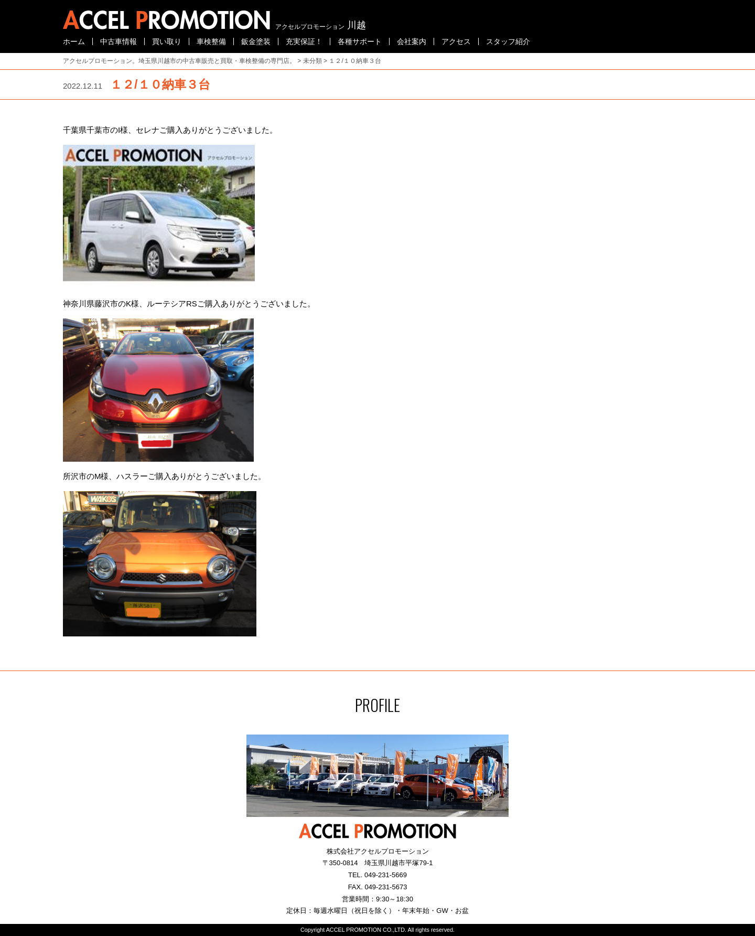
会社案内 (411, 41)
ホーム (74, 41)
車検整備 (211, 41)
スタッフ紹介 (508, 41)
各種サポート (360, 41)
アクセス (456, 41)
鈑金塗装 (256, 41)
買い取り (166, 41)
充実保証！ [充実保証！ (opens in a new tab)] (304, 41)
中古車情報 (118, 41)
